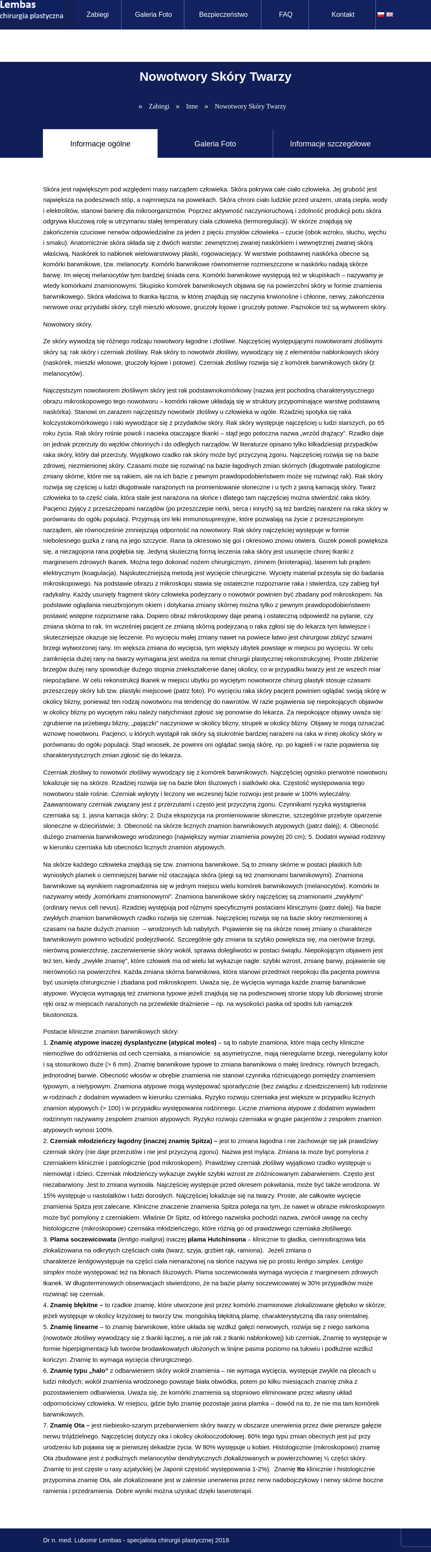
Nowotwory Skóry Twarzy (250, 106)
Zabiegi (98, 14)
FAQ (287, 14)
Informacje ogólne (100, 144)
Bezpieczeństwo (224, 14)
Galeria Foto (154, 14)
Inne (192, 106)
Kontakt (344, 14)
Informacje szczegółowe (330, 144)
